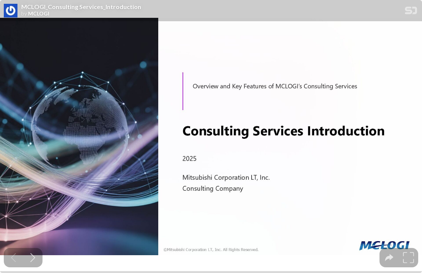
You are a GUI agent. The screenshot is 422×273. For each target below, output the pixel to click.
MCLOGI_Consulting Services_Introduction (81, 7)
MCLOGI (38, 13)
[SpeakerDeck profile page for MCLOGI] (10, 11)
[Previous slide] (13, 257)
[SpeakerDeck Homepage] (411, 12)
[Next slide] (32, 257)
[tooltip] (389, 257)
